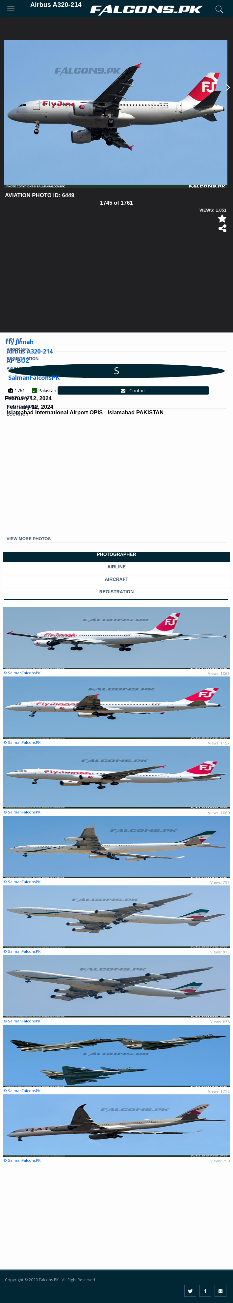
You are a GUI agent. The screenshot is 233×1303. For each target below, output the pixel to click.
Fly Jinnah (20, 342)
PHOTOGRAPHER (116, 554)
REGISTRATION (116, 591)
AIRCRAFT (116, 579)
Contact (133, 390)
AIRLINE (116, 566)
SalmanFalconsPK (34, 377)
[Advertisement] (116, 285)
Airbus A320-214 (30, 351)
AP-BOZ (18, 360)
